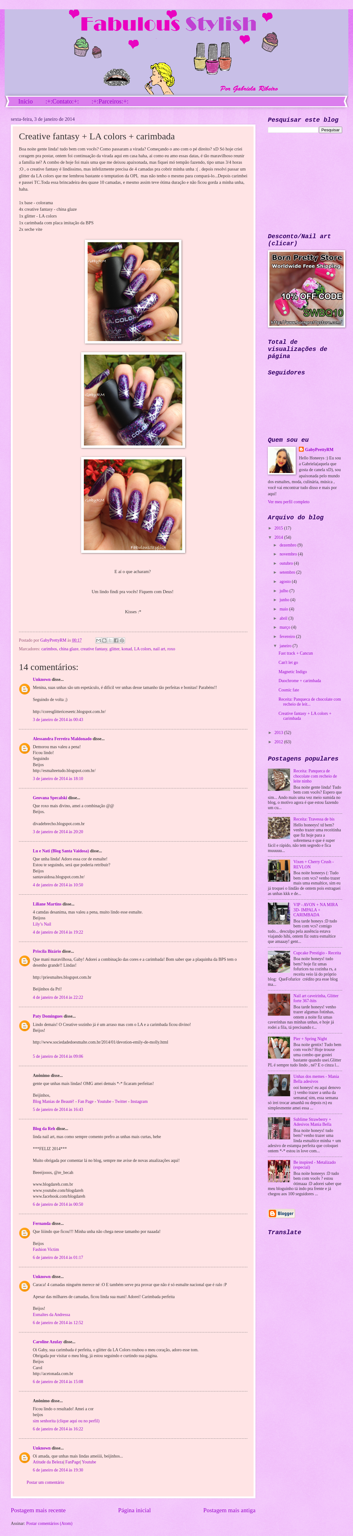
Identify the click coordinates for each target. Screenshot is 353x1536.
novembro (289, 554)
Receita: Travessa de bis (314, 819)
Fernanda (42, 1223)
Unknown (42, 679)
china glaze (68, 649)
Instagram (139, 1101)
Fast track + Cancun (295, 653)
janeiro (286, 646)
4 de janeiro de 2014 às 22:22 (58, 997)
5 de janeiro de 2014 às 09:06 (58, 1056)
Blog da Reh (44, 1128)
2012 (279, 742)
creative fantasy (94, 649)
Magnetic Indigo (292, 671)
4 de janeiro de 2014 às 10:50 (58, 885)
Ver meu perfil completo (288, 502)
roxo (171, 649)
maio (284, 609)
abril (284, 618)
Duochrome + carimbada (299, 680)
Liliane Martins (47, 904)
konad (127, 649)
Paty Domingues (48, 1016)
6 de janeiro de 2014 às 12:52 (58, 1322)
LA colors (142, 649)
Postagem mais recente (38, 1510)
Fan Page (86, 1101)
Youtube (104, 1101)
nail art (159, 649)
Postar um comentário (45, 1482)
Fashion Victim (46, 1249)
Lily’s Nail (42, 924)
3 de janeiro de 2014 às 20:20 (58, 831)
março (285, 627)
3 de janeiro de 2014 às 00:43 (58, 719)
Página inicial (134, 1510)
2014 (279, 537)
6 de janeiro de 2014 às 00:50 (58, 1204)
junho (285, 599)
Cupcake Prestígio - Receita (317, 953)
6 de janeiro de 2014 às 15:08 (58, 1381)
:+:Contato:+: (62, 101)
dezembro (289, 545)
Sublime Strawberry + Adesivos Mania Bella (313, 1122)
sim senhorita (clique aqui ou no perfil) (66, 1421)
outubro (287, 563)
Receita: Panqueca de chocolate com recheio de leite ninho (315, 776)
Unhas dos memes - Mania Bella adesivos (316, 1079)
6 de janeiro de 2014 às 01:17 (58, 1257)
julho (285, 591)
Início (25, 101)
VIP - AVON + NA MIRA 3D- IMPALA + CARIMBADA (316, 909)
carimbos (49, 649)
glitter (114, 649)
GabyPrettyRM (54, 640)
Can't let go (288, 662)
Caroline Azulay (47, 1342)
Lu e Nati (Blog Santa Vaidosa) (61, 851)
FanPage (72, 1462)
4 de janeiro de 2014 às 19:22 (58, 932)
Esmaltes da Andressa (51, 1314)
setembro (288, 572)
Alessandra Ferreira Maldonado (62, 738)
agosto (286, 581)
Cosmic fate (288, 690)
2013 (279, 732)
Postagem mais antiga (229, 1510)
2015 (279, 528)
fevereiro (288, 636)
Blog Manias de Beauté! (53, 1101)
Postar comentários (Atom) (49, 1523)
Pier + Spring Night (310, 1038)
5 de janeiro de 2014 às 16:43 (58, 1109)
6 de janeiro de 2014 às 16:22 (58, 1429)
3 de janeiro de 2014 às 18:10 (58, 778)
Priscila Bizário (47, 951)
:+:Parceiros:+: (110, 101)
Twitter (121, 1101)
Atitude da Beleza (48, 1462)
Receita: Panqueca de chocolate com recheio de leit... (309, 702)
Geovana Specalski (50, 797)
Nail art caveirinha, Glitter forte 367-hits (316, 998)
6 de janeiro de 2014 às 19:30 (58, 1470)
